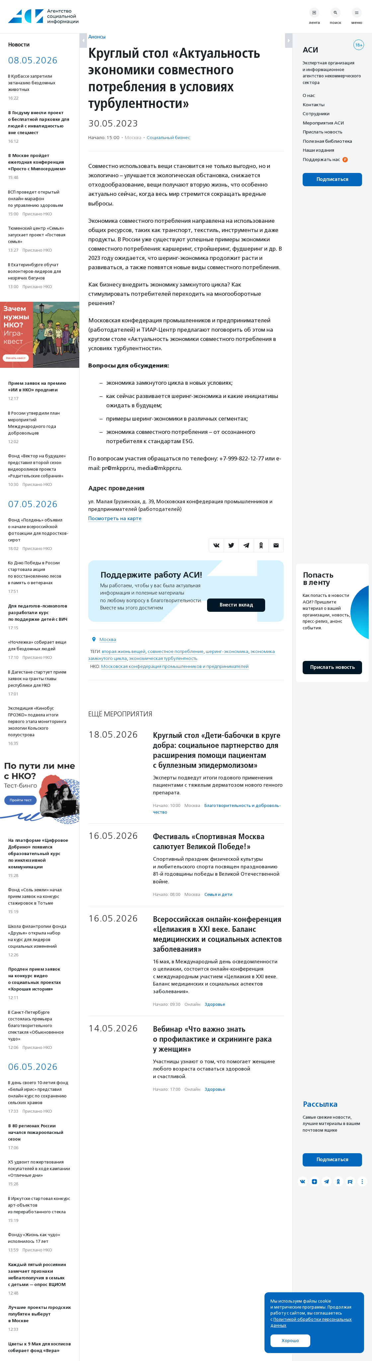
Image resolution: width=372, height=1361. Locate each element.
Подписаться (332, 179)
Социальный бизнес (168, 137)
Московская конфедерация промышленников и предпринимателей (175, 666)
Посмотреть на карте (115, 518)
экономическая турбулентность (163, 658)
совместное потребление (175, 651)
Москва (108, 639)
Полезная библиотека (327, 141)
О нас (309, 95)
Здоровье (215, 1004)
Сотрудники (316, 113)
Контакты (314, 104)
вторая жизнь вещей (123, 651)
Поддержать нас (321, 159)
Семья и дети (218, 894)
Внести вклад (236, 605)
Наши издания (318, 150)
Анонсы (97, 37)
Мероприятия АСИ (323, 122)
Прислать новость (322, 131)
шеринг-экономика (227, 651)
